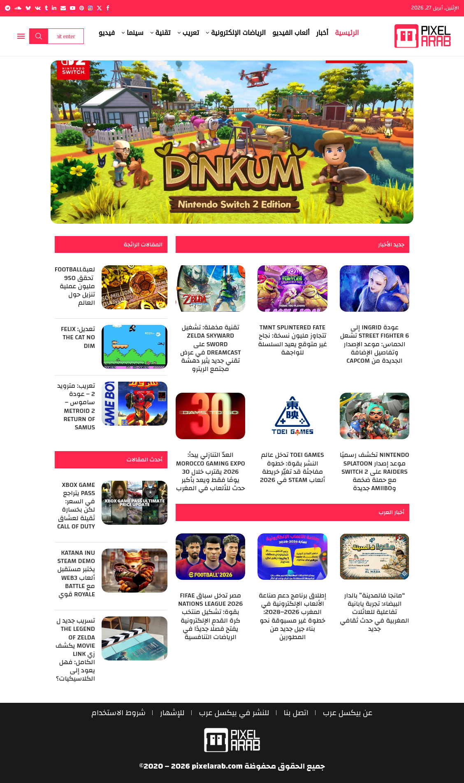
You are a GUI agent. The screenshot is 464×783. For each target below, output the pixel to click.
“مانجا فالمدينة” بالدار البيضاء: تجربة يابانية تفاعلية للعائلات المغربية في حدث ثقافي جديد (374, 612)
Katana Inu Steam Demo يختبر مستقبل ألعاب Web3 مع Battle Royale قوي (76, 573)
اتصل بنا (297, 713)
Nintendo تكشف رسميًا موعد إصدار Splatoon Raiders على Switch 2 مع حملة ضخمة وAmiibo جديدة (374, 471)
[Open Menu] (21, 36)
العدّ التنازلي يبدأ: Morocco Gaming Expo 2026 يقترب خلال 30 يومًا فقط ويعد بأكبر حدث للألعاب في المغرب (210, 471)
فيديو (107, 32)
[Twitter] (99, 8)
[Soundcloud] (17, 8)
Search (38, 36)
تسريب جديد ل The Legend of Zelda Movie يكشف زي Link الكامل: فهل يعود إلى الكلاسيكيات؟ (75, 649)
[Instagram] (90, 8)
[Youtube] (72, 8)
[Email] (63, 8)
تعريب (191, 32)
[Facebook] (107, 8)
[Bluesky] (28, 8)
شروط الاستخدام (117, 713)
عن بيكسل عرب (349, 713)
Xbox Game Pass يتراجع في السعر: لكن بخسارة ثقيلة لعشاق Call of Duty (76, 506)
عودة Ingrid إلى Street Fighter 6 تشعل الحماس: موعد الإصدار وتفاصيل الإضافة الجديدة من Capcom (374, 344)
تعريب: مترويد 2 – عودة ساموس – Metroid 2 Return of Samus (76, 406)
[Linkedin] (54, 8)
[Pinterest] (81, 8)
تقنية (163, 32)
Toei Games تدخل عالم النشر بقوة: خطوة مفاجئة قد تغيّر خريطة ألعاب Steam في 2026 (292, 467)
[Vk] (38, 8)
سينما (135, 32)
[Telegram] (7, 8)
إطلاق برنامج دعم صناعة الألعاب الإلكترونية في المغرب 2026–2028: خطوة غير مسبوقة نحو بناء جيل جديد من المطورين (293, 616)
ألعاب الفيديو (291, 32)
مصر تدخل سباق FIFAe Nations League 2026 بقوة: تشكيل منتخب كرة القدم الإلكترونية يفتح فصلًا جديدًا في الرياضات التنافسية (210, 616)
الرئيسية (347, 32)
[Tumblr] (46, 8)
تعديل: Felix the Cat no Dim (78, 337)
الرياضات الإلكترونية (238, 32)
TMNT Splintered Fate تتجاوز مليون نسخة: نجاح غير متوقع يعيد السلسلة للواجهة (292, 340)
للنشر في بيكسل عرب (234, 713)
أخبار (322, 32)
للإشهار (171, 713)
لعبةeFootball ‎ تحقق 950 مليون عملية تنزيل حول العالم (73, 286)
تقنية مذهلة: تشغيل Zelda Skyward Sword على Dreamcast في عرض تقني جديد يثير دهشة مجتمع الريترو (210, 348)
